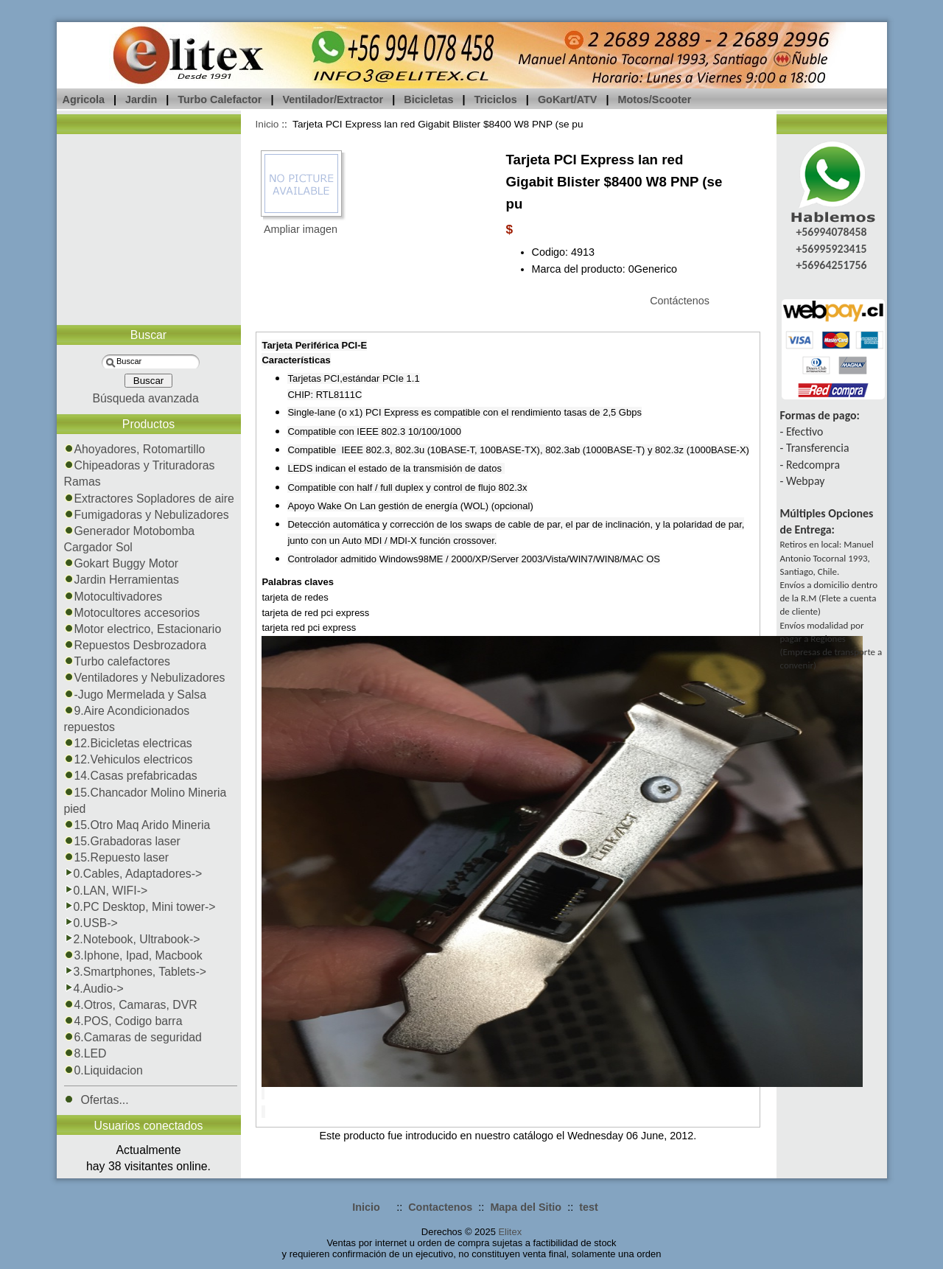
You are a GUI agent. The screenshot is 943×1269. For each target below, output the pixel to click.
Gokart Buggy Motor (121, 563)
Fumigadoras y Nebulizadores (146, 514)
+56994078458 (831, 232)
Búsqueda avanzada (145, 398)
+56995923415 (831, 249)
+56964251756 (831, 265)
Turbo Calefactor (220, 99)
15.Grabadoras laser (122, 841)
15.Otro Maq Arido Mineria (137, 825)
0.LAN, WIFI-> (106, 890)
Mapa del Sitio (525, 1207)
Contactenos (440, 1207)
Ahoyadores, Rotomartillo (135, 449)
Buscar (148, 335)
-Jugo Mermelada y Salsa (135, 694)
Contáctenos (679, 301)
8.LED (85, 1053)
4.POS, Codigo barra (123, 1021)
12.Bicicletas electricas (128, 743)
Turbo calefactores (117, 661)
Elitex (510, 1231)
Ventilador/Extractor (332, 99)
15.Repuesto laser (116, 857)
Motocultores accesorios (132, 612)
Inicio (267, 124)
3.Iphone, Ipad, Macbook (133, 955)
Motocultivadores (113, 596)
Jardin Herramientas (122, 579)
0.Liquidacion (103, 1070)
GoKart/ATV (567, 99)
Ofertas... (96, 1100)
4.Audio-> (94, 988)
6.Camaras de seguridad (133, 1037)
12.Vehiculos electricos (128, 759)
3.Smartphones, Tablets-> (135, 971)
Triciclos (495, 99)
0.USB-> (91, 923)
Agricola (84, 99)
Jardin (141, 99)
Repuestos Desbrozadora (135, 645)
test (588, 1207)
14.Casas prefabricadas (130, 775)
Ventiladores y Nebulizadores (144, 677)
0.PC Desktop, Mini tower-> (140, 907)
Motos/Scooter (654, 99)
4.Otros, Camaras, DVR (130, 1005)
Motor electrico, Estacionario (143, 629)
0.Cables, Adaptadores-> (133, 873)
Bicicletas (428, 99)
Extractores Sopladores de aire (149, 498)
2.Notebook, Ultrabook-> (132, 939)
